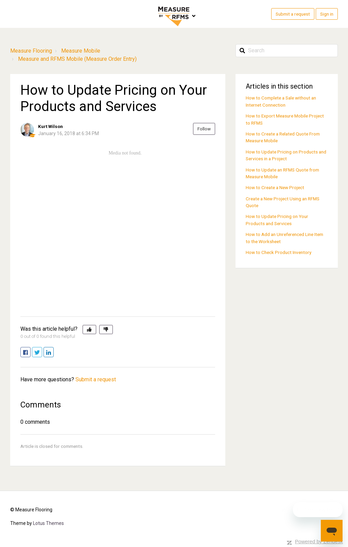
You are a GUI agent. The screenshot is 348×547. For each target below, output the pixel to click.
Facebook (30, 352)
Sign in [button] (326, 14)
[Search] (287, 50)
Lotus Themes (48, 523)
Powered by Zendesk (319, 541)
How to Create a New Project (275, 187)
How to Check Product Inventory (278, 252)
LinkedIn (53, 352)
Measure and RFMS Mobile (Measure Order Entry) (77, 59)
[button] (89, 329)
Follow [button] (204, 128)
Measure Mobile (80, 51)
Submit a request (293, 14)
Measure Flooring (31, 51)
